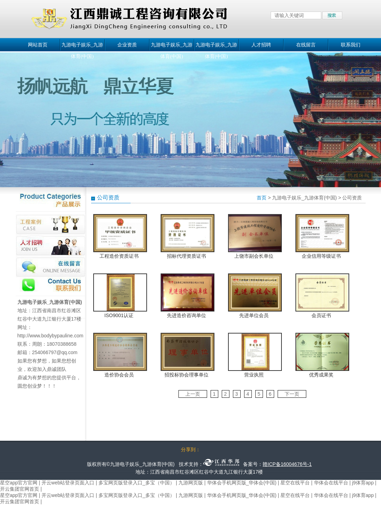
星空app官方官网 (18, 482)
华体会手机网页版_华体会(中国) (242, 482)
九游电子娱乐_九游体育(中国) (82, 46)
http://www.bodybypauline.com (50, 335)
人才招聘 (261, 44)
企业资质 (127, 44)
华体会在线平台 (331, 482)
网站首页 (37, 44)
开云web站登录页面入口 (68, 482)
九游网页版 (190, 482)
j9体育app (363, 482)
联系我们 (350, 44)
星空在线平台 (295, 482)
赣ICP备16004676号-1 (287, 464)
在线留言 (306, 44)
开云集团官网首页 (19, 489)
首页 (261, 197)
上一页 (192, 394)
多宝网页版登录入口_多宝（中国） (136, 482)
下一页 (292, 394)
